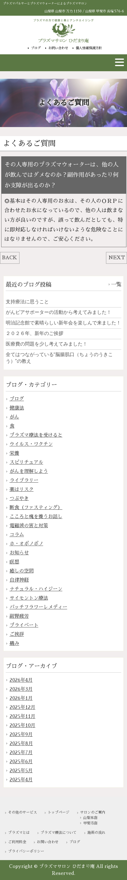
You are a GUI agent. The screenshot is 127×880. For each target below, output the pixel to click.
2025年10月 (22, 725)
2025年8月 (21, 743)
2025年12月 (22, 707)
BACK (9, 257)
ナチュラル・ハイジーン (36, 589)
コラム (17, 534)
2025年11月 (22, 716)
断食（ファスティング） (36, 507)
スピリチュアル (26, 462)
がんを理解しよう (29, 471)
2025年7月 (21, 752)
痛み (14, 643)
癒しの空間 (22, 571)
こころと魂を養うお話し (36, 516)
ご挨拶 (17, 634)
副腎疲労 (19, 616)
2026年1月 (21, 698)
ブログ (36, 47)
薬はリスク (22, 489)
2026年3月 (21, 689)
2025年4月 (21, 779)
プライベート (24, 625)
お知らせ (19, 552)
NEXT (116, 257)
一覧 (116, 284)
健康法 (17, 408)
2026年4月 (21, 680)
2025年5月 (21, 770)
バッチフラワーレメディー (38, 607)
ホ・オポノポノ (26, 543)
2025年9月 (21, 734)
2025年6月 (21, 761)
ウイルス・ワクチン (31, 444)
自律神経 (19, 580)
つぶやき (19, 498)
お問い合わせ (58, 47)
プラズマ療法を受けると (36, 435)
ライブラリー (24, 480)
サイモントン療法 (29, 598)
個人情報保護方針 (89, 47)
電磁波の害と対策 (29, 525)
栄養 (14, 453)
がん (14, 417)
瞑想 (14, 562)
